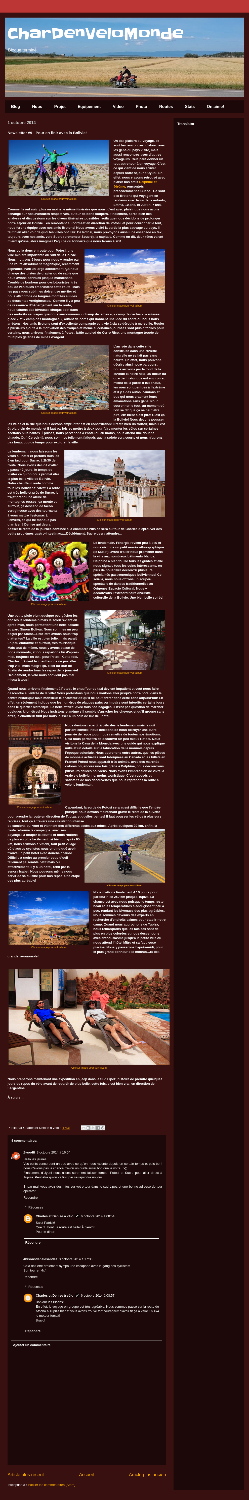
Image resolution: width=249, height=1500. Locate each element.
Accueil (86, 1474)
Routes (166, 106)
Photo (141, 106)
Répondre (30, 1197)
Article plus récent (26, 1474)
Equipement (89, 106)
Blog (15, 106)
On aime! (215, 106)
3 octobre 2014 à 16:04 (53, 1152)
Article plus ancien (147, 1474)
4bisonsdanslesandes (40, 1259)
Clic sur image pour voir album (58, 199)
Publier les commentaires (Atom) (51, 1485)
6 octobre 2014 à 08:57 (98, 1295)
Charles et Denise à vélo (54, 1216)
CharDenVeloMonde (96, 33)
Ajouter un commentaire (32, 1345)
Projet (60, 106)
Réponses (35, 1207)
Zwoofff (29, 1152)
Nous (37, 106)
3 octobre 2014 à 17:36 (76, 1259)
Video (118, 106)
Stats (190, 106)
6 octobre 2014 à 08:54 (98, 1216)
